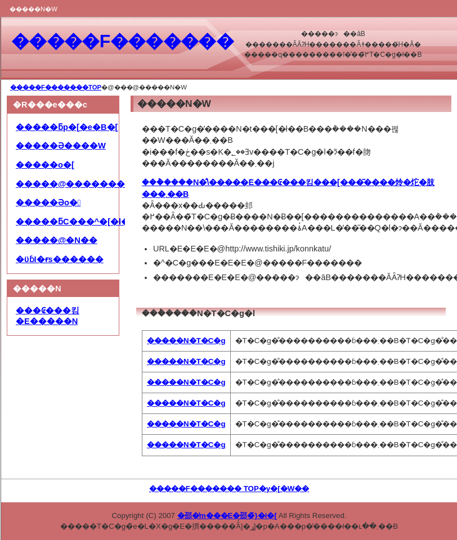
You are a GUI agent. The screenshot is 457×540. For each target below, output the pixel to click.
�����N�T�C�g (186, 340)
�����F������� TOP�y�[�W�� (229, 488)
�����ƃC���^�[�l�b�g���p (97, 221)
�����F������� (122, 41)
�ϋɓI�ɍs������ (60, 259)
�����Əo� (48, 202)
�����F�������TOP (55, 87)
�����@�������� (74, 183)
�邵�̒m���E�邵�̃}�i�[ (227, 515)
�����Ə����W (61, 145)
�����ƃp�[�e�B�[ (67, 127)
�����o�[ (45, 164)
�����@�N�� (56, 240)
